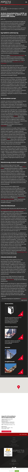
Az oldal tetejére (23, 434)
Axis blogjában (24, 298)
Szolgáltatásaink (14, 441)
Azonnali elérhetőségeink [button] (6, 431)
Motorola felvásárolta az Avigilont (17, 55)
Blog (5, 7)
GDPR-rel (16, 116)
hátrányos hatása (10, 279)
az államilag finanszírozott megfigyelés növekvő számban (13, 210)
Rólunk (14, 439)
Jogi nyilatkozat (14, 444)
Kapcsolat (14, 442)
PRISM (8, 139)
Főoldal (2, 7)
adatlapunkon (4, 125)
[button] (18, 387)
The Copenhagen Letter (22, 252)
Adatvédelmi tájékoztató (14, 445)
